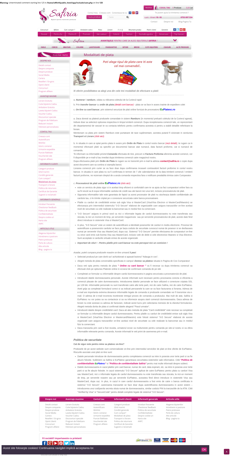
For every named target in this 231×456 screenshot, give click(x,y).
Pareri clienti (151, 30)
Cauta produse (94, 17)
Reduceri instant (46, 123)
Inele (43, 47)
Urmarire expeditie (47, 149)
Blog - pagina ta (45, 249)
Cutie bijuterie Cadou (48, 104)
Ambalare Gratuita (47, 107)
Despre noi (168, 21)
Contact (154, 21)
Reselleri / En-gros (46, 81)
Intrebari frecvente (47, 204)
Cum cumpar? (45, 178)
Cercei (55, 47)
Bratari (67, 47)
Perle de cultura (45, 243)
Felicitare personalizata (49, 127)
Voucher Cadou (45, 114)
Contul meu (93, 13)
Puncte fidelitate (46, 152)
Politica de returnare (47, 188)
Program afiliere (46, 91)
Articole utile (47, 228)
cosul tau (164, 7)
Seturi (125, 47)
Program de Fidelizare (48, 120)
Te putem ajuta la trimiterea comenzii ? (172, 13)
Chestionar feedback (47, 207)
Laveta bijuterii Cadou (48, 110)
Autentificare (44, 139)
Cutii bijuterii (151, 47)
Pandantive (111, 47)
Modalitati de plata (47, 181)
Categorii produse (46, 168)
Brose (136, 47)
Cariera (42, 78)
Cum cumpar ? (69, 30)
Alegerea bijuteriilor (47, 233)
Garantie (165, 30)
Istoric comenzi (45, 146)
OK (204, 449)
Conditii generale (46, 175)
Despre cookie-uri (46, 217)
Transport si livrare (47, 185)
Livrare (109, 30)
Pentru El (72, 34)
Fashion (129, 34)
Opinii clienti (44, 85)
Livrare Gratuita (45, 100)
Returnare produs (135, 30)
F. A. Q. (120, 30)
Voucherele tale (45, 156)
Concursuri (44, 30)
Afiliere (56, 30)
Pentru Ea (58, 34)
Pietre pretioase (45, 239)
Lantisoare (94, 47)
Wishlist (148, 7)
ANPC (41, 223)
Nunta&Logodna (146, 34)
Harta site (43, 220)
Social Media (44, 75)
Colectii (116, 34)
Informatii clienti (49, 164)
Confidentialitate (46, 214)
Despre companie (46, 68)
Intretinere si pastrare (48, 236)
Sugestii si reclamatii (47, 194)
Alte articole (44, 246)
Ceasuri (167, 47)
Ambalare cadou (86, 30)
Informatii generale (50, 199)
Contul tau (46, 131)
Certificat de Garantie (48, 191)
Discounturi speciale (47, 117)
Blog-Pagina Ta (184, 21)
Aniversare (163, 34)
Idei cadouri (102, 34)
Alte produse (182, 47)
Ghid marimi (44, 172)
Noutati (44, 34)
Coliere (79, 47)
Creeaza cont (105, 13)
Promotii (86, 34)
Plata (100, 30)
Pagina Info (60, 55)
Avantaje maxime (48, 96)
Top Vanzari (179, 34)
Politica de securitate (48, 210)
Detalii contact (45, 65)
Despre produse (46, 71)
